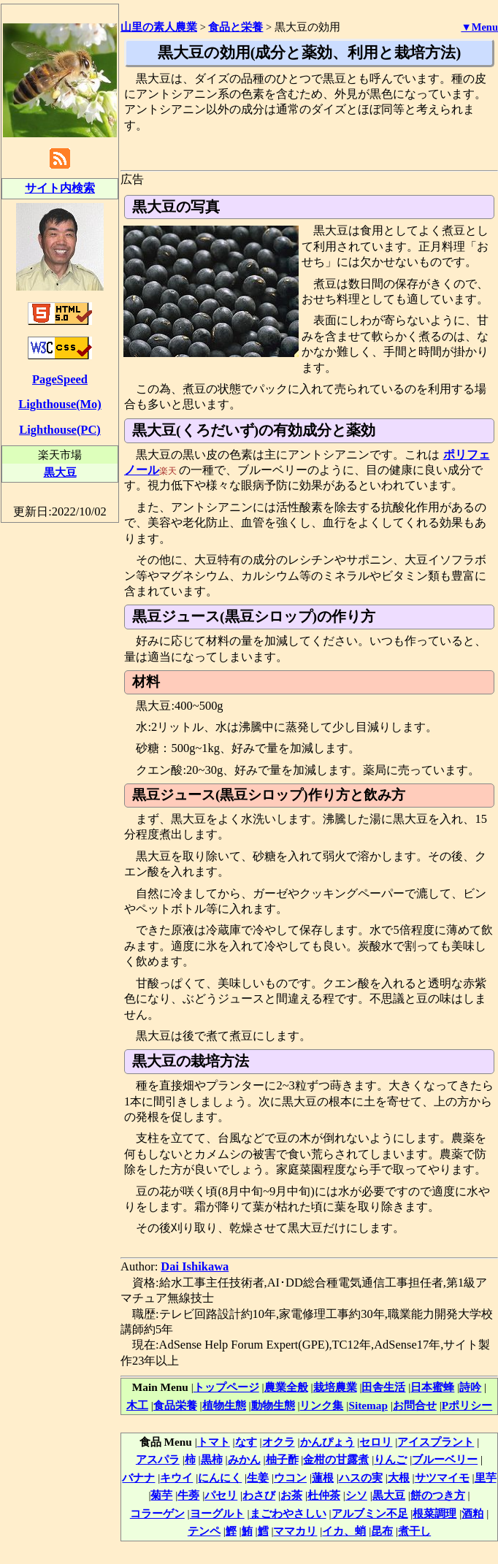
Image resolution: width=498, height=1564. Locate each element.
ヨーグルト (217, 1513)
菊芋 (161, 1495)
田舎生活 (383, 1387)
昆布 (382, 1531)
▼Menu (479, 27)
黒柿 (212, 1459)
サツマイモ (442, 1477)
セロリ (375, 1441)
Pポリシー (467, 1405)
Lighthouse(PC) (60, 430)
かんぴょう (327, 1441)
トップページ (226, 1387)
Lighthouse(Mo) (59, 404)
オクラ (278, 1441)
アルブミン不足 (370, 1513)
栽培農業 (335, 1387)
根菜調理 (434, 1513)
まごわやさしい (288, 1513)
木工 (137, 1405)
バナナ (138, 1477)
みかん (244, 1459)
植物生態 (224, 1405)
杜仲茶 (323, 1495)
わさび (258, 1495)
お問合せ (415, 1405)
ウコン (290, 1477)
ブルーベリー (445, 1459)
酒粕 (472, 1513)
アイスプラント (435, 1441)
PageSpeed (60, 379)
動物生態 (273, 1405)
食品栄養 (175, 1405)
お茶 (291, 1495)
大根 (399, 1477)
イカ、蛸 (344, 1531)
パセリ (220, 1495)
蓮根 (323, 1477)
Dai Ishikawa (195, 1266)
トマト (213, 1441)
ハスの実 (361, 1477)
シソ (356, 1495)
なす (246, 1441)
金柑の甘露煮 (336, 1459)
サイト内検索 (60, 188)
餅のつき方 (437, 1495)
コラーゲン (157, 1513)
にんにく (220, 1477)
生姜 (258, 1477)
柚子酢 (282, 1459)
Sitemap (368, 1405)
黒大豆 (388, 1495)
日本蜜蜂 (432, 1387)
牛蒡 (188, 1495)
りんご (390, 1459)
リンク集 (321, 1405)
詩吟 (470, 1387)
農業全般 (286, 1387)
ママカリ (295, 1531)
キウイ (176, 1477)
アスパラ (158, 1459)
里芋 (486, 1477)
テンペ (204, 1531)
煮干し (414, 1531)
